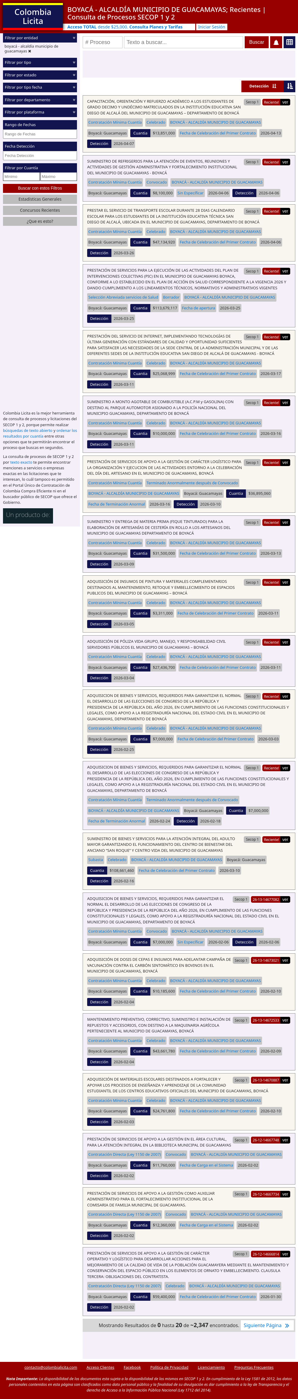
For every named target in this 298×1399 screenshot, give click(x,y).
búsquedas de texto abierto (27, 430)
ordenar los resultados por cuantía (40, 433)
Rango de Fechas (20, 124)
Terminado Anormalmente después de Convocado (192, 483)
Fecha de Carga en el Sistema (206, 1165)
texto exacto (21, 462)
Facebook (132, 1367)
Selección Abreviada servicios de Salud (123, 297)
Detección (259, 86)
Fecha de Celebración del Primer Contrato (218, 133)
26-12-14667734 (266, 1194)
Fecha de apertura (198, 308)
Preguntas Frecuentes (253, 1367)
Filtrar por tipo (18, 62)
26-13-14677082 (266, 899)
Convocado (156, 182)
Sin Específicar (191, 193)
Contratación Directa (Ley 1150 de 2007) (124, 1154)
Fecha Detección (20, 146)
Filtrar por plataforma (24, 112)
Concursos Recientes (40, 210)
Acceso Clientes (100, 1367)
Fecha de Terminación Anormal (116, 504)
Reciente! (271, 102)
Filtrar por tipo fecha (23, 87)
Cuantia (140, 133)
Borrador (171, 297)
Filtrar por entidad (21, 37)
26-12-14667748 (266, 1140)
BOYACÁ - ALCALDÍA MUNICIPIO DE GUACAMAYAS (215, 122)
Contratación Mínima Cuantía (115, 122)
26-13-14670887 (266, 1080)
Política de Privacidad (169, 1367)
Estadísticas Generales (40, 199)
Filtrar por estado (20, 75)
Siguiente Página (267, 1325)
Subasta (95, 859)
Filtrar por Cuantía (21, 167)
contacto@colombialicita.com (51, 1367)
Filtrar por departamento (27, 99)
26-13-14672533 (266, 1020)
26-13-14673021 (266, 960)
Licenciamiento (211, 1367)
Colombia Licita (32, 16)
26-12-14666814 (266, 1254)
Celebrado (155, 122)
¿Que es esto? (40, 221)
